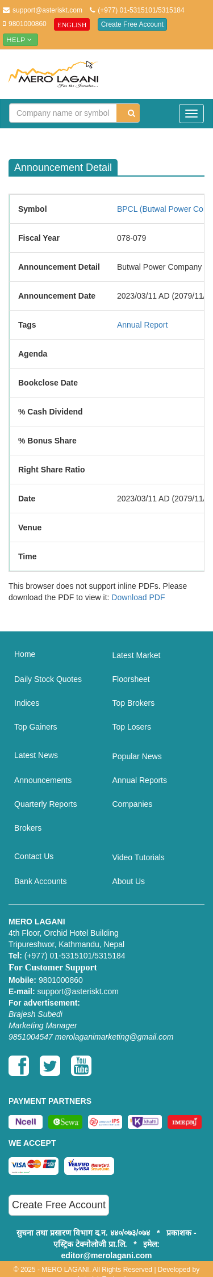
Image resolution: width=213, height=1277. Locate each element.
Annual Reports (140, 780)
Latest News (36, 755)
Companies (132, 804)
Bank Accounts (40, 881)
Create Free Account (132, 24)
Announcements (43, 780)
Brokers (27, 827)
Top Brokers (133, 702)
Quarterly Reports (45, 804)
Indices (26, 702)
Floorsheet (131, 679)
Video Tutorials (138, 857)
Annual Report (142, 324)
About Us (128, 881)
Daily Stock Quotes (48, 679)
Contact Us (33, 856)
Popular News (137, 756)
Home (24, 654)
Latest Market (136, 655)
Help (20, 39)
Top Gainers (35, 726)
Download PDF (138, 597)
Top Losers (131, 726)
